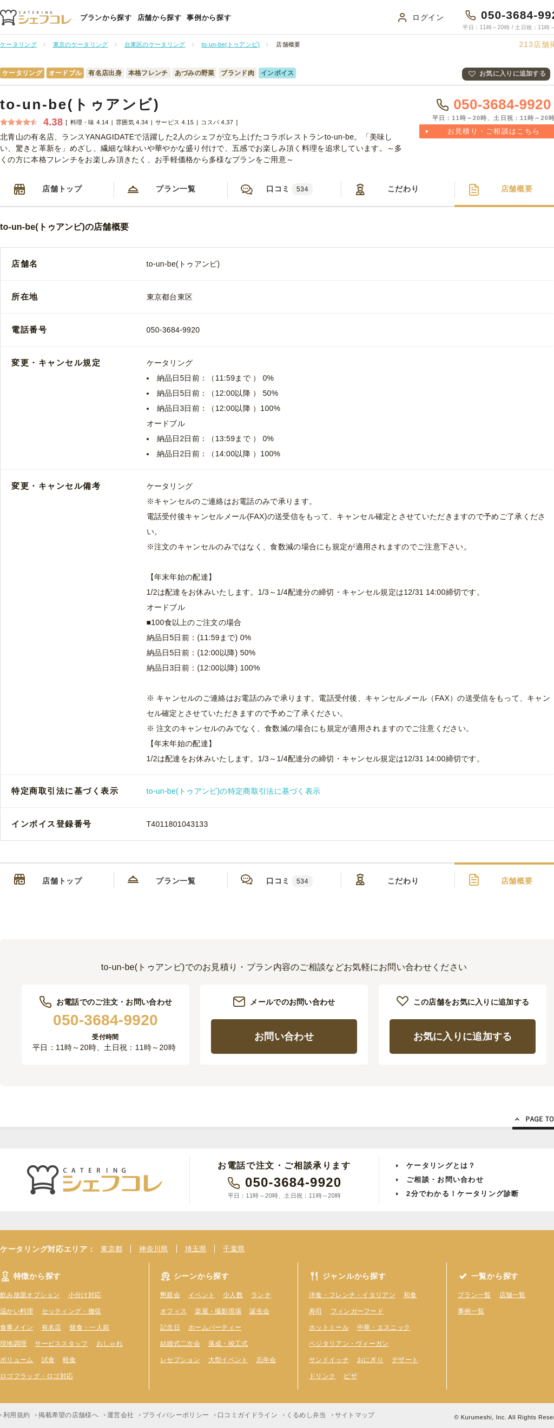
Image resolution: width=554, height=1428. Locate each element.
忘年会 (266, 1360)
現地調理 (13, 1343)
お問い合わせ (284, 1036)
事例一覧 (471, 1311)
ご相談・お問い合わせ (445, 1179)
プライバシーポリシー (175, 1415)
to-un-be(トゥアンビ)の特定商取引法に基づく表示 (234, 791)
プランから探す (106, 18)
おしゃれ (109, 1343)
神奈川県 (153, 1249)
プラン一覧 (176, 188)
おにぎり (370, 1360)
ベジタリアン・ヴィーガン (349, 1343)
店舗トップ (62, 188)
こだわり (403, 188)
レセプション (180, 1360)
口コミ (289, 189)
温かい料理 (17, 1311)
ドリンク (322, 1376)
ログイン (428, 17)
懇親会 (170, 1295)
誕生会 (259, 1311)
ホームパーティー (214, 1327)
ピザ (350, 1376)
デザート (405, 1360)
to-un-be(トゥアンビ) (80, 104)
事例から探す (209, 18)
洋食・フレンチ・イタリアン (352, 1295)
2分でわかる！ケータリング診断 (462, 1194)
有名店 (52, 1327)
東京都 (111, 1249)
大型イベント (228, 1360)
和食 (410, 1295)
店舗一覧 (512, 1295)
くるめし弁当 (306, 1415)
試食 (48, 1360)
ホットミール (329, 1327)
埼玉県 (196, 1249)
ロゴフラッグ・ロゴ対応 (36, 1376)
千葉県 (234, 1249)
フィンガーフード (357, 1311)
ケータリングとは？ (441, 1165)
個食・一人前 (89, 1327)
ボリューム (17, 1360)
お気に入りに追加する (512, 73)
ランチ (261, 1295)
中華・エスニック (383, 1327)
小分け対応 (85, 1295)
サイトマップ (355, 1415)
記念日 (170, 1327)
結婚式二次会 (180, 1343)
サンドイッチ (329, 1360)
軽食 (69, 1360)
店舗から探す (159, 18)
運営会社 (120, 1415)
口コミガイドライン (247, 1415)
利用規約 (16, 1415)
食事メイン (17, 1327)
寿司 (315, 1311)
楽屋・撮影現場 (218, 1311)
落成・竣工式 (228, 1343)
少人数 (233, 1295)
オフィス (173, 1311)
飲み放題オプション (30, 1295)
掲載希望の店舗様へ (68, 1415)
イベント (201, 1295)
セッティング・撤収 (72, 1311)
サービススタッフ (61, 1343)
